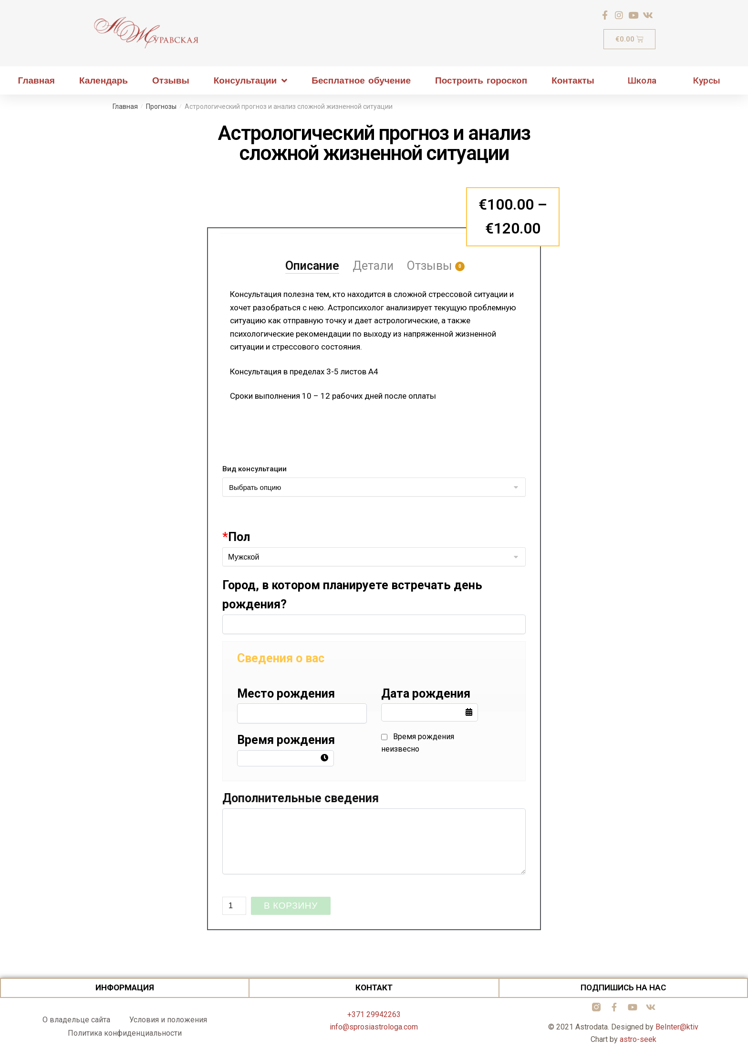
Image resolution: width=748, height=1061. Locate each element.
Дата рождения (425, 693)
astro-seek (638, 1039)
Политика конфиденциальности (125, 1033)
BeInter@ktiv (676, 1026)
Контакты (572, 80)
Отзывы (170, 80)
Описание (312, 266)
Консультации (251, 80)
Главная (36, 80)
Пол (236, 537)
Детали (373, 266)
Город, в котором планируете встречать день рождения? (352, 594)
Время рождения (286, 740)
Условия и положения (168, 1019)
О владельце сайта (76, 1019)
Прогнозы (161, 106)
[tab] (312, 253)
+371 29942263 (374, 1014)
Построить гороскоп (481, 80)
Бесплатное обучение (361, 80)
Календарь (103, 80)
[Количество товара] (234, 906)
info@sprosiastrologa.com (374, 1026)
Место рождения (286, 693)
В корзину (291, 906)
